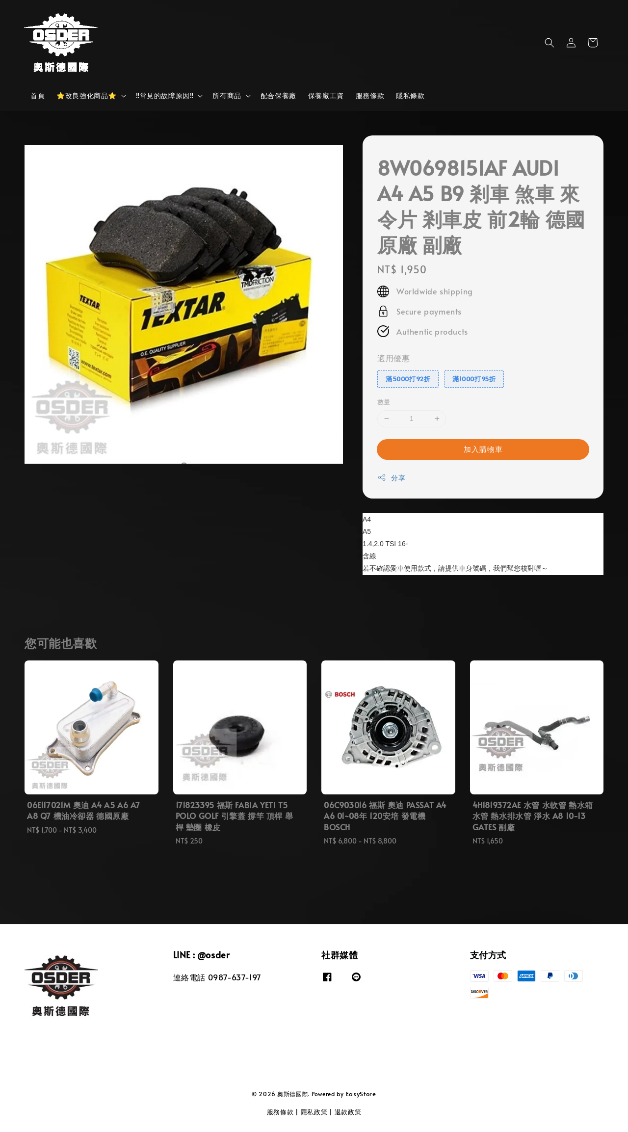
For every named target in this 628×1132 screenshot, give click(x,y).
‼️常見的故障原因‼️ (164, 95)
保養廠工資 (326, 95)
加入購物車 (483, 449)
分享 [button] (391, 477)
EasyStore (361, 1093)
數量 (384, 401)
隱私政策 (314, 1111)
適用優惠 (393, 357)
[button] (549, 42)
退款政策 (348, 1111)
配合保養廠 (278, 95)
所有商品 (226, 95)
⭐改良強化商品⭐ (86, 95)
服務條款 (370, 95)
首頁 (37, 95)
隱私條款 (410, 95)
